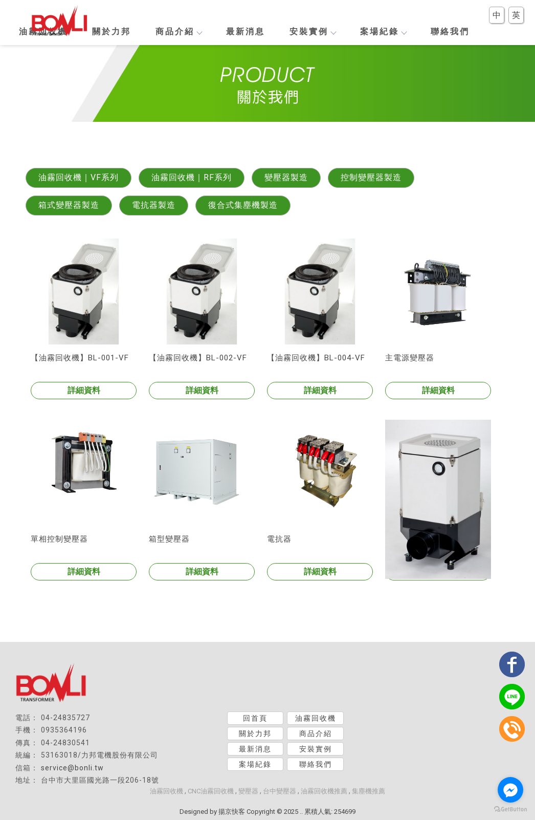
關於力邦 (111, 31)
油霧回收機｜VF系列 (78, 177)
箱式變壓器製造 (68, 205)
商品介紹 (178, 31)
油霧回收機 (315, 718)
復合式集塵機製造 (243, 205)
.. (301, 811)
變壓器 (248, 791)
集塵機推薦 (368, 791)
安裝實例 (312, 31)
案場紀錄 (383, 31)
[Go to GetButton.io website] (510, 809)
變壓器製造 (286, 177)
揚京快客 (231, 811)
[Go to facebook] (510, 790)
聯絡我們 (450, 31)
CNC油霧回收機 (211, 791)
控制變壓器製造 (371, 177)
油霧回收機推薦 (324, 791)
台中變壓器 (279, 791)
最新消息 (245, 31)
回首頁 (255, 718)
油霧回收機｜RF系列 (191, 177)
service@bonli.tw (72, 768)
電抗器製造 (153, 205)
